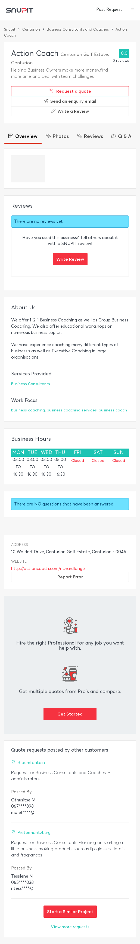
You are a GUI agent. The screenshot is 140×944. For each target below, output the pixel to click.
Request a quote (70, 91)
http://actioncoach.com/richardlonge (48, 568)
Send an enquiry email (70, 101)
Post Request (109, 9)
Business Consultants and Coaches (78, 29)
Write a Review (70, 111)
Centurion (31, 29)
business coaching (28, 410)
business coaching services (72, 410)
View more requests (70, 926)
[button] (132, 10)
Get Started (70, 714)
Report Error (70, 576)
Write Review (70, 259)
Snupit (9, 29)
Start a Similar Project (70, 911)
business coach (113, 410)
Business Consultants (30, 384)
